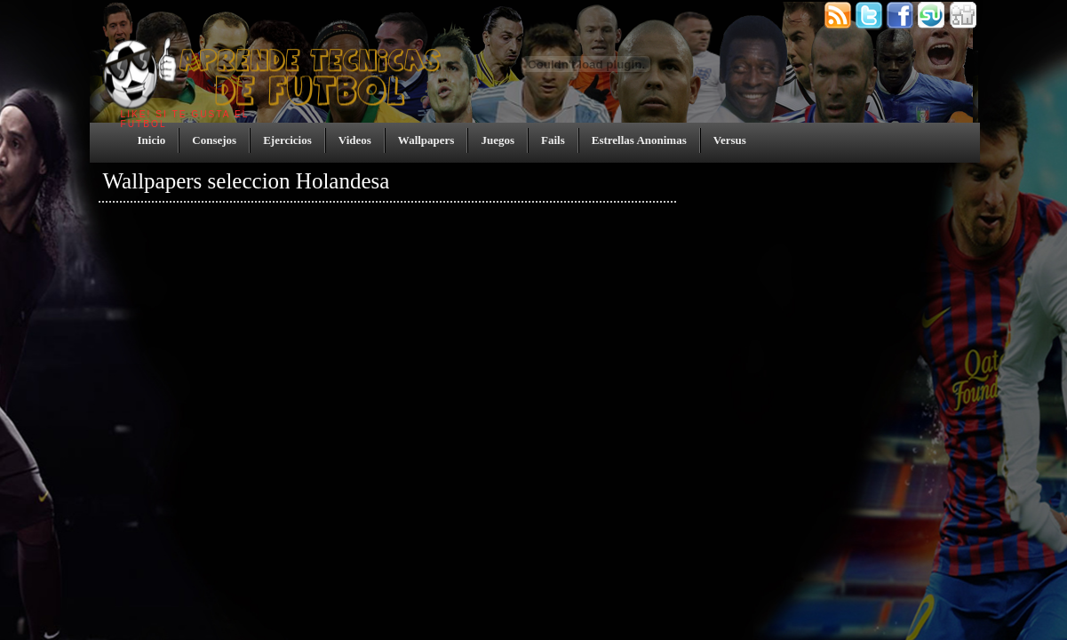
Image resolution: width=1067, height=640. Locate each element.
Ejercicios (287, 140)
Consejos (214, 140)
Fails (553, 140)
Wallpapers (426, 140)
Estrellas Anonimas (639, 140)
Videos (354, 140)
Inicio (152, 140)
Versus (729, 140)
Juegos (497, 140)
